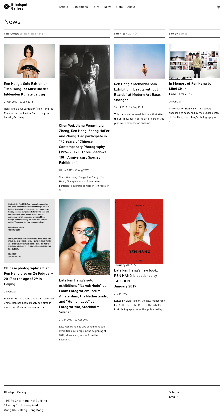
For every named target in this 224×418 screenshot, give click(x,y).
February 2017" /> (194, 61)
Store (119, 6)
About (131, 6)
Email (174, 396)
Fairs (95, 6)
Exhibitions (80, 6)
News (107, 6)
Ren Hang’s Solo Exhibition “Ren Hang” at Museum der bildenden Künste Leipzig (26, 88)
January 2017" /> (139, 232)
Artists (63, 6)
